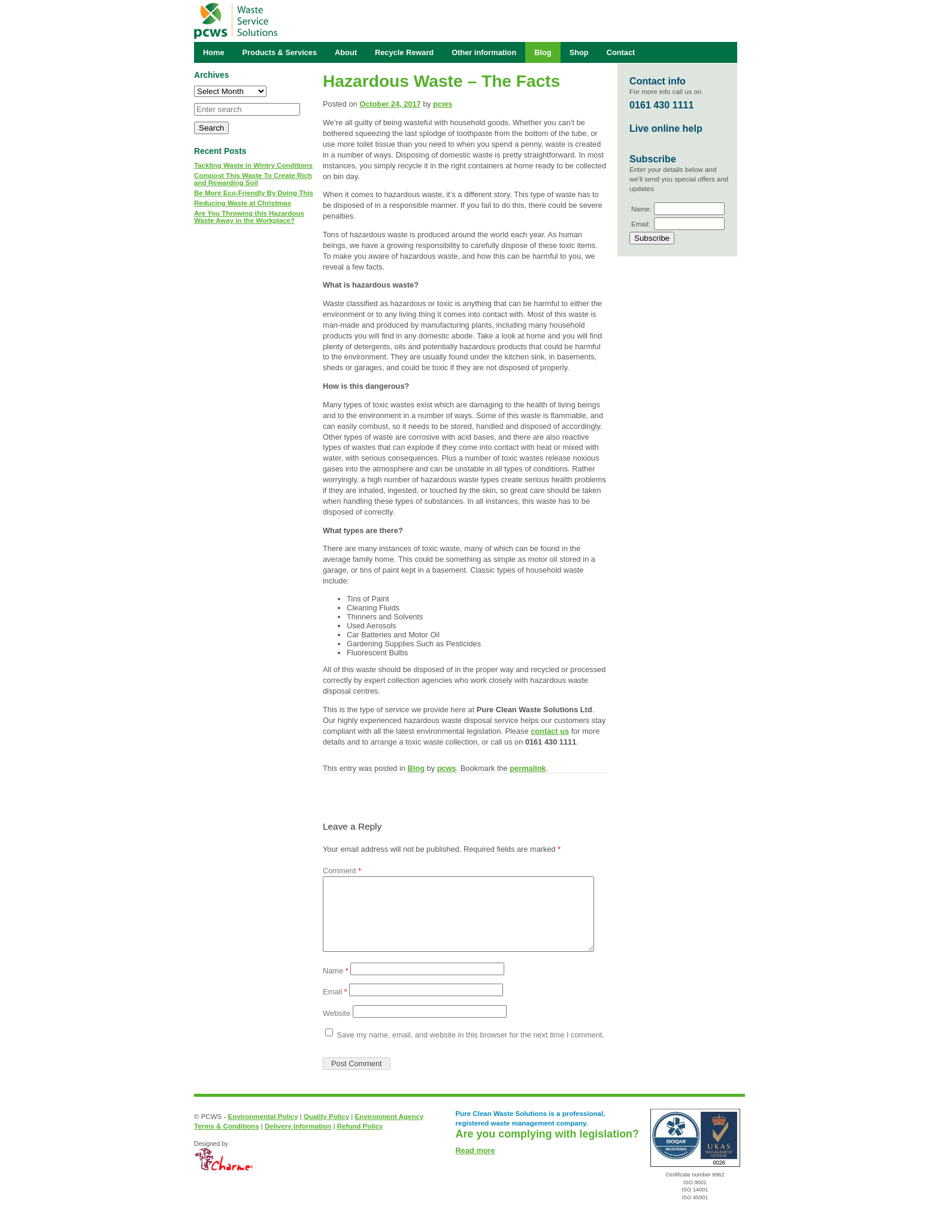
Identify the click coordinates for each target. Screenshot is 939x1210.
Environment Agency (389, 1116)
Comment (342, 870)
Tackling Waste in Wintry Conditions (253, 165)
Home (214, 52)
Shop (579, 52)
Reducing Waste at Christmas (242, 203)
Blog (416, 768)
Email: (640, 224)
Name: (641, 209)
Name (336, 970)
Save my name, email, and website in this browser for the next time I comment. (471, 1034)
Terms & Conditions (226, 1126)
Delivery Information (298, 1126)
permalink (528, 768)
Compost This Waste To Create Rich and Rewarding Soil (253, 179)
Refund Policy (360, 1126)
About (346, 52)
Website (336, 1013)
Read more (475, 1150)
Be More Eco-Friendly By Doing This (253, 192)
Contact (621, 52)
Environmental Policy (263, 1116)
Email (335, 991)
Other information (484, 52)
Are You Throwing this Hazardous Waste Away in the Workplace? (249, 217)
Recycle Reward (404, 52)
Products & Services (280, 52)
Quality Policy (326, 1116)
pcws (442, 103)
